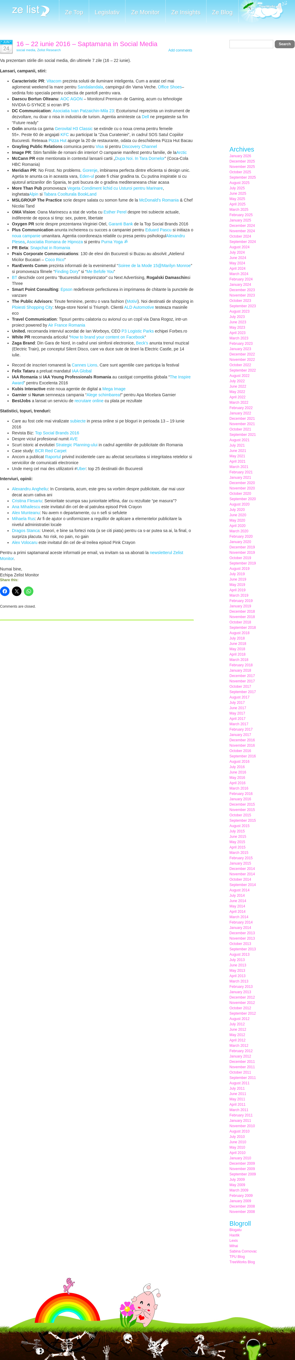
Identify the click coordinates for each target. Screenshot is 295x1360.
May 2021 (237, 456)
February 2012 (241, 1051)
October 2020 (240, 494)
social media (25, 50)
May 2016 (237, 778)
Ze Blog (222, 12)
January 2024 (240, 285)
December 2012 (242, 997)
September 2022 (242, 370)
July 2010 (237, 1137)
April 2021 (237, 461)
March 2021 (238, 467)
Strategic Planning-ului (76, 444)
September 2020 (242, 499)
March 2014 (238, 917)
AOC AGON (71, 98)
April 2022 (237, 397)
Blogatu (235, 1230)
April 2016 (237, 783)
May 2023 (237, 327)
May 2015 (237, 842)
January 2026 (240, 156)
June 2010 (237, 1142)
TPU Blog (237, 1257)
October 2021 (240, 429)
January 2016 (240, 799)
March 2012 (238, 1046)
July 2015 (237, 831)
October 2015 (240, 815)
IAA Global (81, 371)
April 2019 (237, 590)
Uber (81, 468)
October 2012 (240, 1008)
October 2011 (240, 1072)
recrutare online (88, 400)
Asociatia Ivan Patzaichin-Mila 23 (83, 110)
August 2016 (239, 761)
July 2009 (237, 1179)
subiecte (78, 421)
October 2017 (240, 686)
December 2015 (242, 804)
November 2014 (242, 874)
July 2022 (237, 381)
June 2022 (237, 386)
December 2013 (242, 933)
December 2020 (242, 483)
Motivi (132, 301)
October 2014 (240, 879)
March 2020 (238, 531)
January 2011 (240, 1121)
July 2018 (237, 638)
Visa (100, 146)
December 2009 (242, 1163)
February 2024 (241, 279)
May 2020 (237, 520)
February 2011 (241, 1115)
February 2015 (241, 858)
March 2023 (238, 338)
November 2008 (242, 1212)
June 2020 (237, 515)
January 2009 (240, 1201)
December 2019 (242, 547)
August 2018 (239, 633)
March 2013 (238, 981)
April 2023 (237, 333)
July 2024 (237, 252)
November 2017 (242, 681)
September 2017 (242, 692)
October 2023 (240, 301)
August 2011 (239, 1083)
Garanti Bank (120, 224)
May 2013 (237, 970)
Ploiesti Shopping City (32, 307)
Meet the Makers (263, 12)
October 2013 (240, 944)
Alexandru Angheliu (30, 488)
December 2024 (242, 226)
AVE (74, 438)
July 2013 (237, 960)
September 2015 (242, 820)
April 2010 (237, 1153)
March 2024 (238, 274)
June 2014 (237, 901)
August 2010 (239, 1131)
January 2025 (240, 220)
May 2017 (237, 713)
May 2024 (237, 263)
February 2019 (241, 601)
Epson (66, 289)
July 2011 (237, 1088)
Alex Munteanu (26, 512)
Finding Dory (66, 271)
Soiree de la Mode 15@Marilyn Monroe (154, 265)
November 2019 (242, 552)
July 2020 (237, 510)
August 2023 (239, 311)
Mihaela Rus (23, 518)
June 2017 (237, 708)
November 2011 (242, 1067)
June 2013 (237, 965)
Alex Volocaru (25, 542)
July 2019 (237, 574)
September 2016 (242, 756)
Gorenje (90, 170)
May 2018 (237, 649)
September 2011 (242, 1078)
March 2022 (238, 402)
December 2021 (242, 419)
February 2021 (241, 472)
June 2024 (237, 258)
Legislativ (107, 12)
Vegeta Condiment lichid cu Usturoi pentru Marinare (115, 188)
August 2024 (239, 247)
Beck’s (142, 343)
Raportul (53, 456)
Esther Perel (114, 212)
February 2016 (241, 794)
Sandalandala (90, 87)
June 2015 (237, 837)
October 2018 (240, 622)
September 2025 (242, 177)
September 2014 (242, 885)
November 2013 (242, 938)
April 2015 (237, 847)
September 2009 (242, 1174)
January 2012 (240, 1056)
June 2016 (237, 772)
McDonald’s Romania (159, 200)
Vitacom (53, 81)
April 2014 (237, 912)
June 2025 (237, 193)
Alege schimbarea (103, 394)
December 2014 (242, 869)
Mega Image (114, 388)
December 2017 (242, 676)
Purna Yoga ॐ (114, 241)
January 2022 (240, 413)
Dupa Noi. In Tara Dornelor (139, 158)
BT (14, 277)
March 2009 (238, 1190)
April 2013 (237, 976)
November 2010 (242, 1126)
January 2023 (240, 349)
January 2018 (240, 670)
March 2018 (238, 660)
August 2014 (239, 890)
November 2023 (242, 295)
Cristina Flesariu (27, 500)
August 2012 (239, 1019)
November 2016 (242, 745)
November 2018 (242, 617)
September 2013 (242, 949)
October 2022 (240, 365)
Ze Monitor (145, 12)
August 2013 (239, 954)
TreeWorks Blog (242, 1262)
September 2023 (242, 306)
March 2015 (238, 853)
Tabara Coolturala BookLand (70, 194)
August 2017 (239, 697)
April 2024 (237, 268)
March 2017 (238, 724)
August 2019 (239, 569)
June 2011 (237, 1094)
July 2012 (237, 1024)
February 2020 (241, 536)
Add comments (180, 50)
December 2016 (242, 740)
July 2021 (237, 445)
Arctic (181, 152)
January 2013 (240, 992)
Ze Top (74, 12)
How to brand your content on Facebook (107, 337)
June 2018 (237, 644)
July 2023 (237, 317)
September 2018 (242, 628)
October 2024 (240, 236)
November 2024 (242, 231)
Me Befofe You (100, 271)
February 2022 (241, 408)
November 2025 (242, 167)
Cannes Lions (84, 365)
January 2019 (240, 606)
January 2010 (240, 1158)
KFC (64, 134)
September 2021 (242, 435)
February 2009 (241, 1196)
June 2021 (237, 451)
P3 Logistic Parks (138, 331)
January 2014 (240, 928)
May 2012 (237, 1035)
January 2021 (240, 477)
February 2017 (241, 729)
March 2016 (238, 788)
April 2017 (237, 719)
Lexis (233, 1241)
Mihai (233, 1246)
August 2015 (239, 826)
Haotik (234, 1235)
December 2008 (242, 1206)
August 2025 (239, 183)
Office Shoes (170, 87)
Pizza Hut (57, 140)
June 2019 (237, 579)
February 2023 (241, 343)
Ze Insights (186, 12)
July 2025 (237, 188)
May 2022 (237, 392)
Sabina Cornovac (243, 1251)
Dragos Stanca (26, 530)
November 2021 (242, 424)
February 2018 (241, 665)
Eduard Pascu (158, 229)
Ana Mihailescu (26, 506)
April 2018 (237, 654)
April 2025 (237, 204)
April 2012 (237, 1040)
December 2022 (242, 354)
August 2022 (239, 376)
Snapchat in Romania (50, 247)
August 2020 (239, 504)
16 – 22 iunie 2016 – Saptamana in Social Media (86, 44)
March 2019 (238, 595)
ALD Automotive (139, 307)
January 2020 (240, 542)
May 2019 (237, 585)
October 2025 (240, 172)
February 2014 (241, 922)
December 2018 (242, 611)
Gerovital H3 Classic (74, 128)
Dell (145, 116)
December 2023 (242, 290)
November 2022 (242, 360)
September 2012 (242, 1013)
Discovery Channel (139, 146)
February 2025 (241, 215)
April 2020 (237, 526)
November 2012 (242, 1003)
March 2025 (238, 210)
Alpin (33, 194)
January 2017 (240, 735)
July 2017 (237, 703)
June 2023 (237, 322)
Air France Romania (66, 325)
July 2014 (237, 895)
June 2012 (237, 1029)
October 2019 (240, 558)
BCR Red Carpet (50, 450)
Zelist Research (49, 50)
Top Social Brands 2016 (57, 433)
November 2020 (242, 488)
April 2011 (237, 1104)
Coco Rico (54, 259)
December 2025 (242, 161)
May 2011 (237, 1099)
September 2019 (242, 563)
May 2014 (237, 906)
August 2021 (239, 440)
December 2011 (242, 1062)
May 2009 (237, 1185)
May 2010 (237, 1147)
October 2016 (240, 751)
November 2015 (242, 810)
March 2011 (238, 1110)
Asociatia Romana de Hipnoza (55, 241)
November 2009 (242, 1169)
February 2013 (241, 987)
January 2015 (240, 863)
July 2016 (237, 767)
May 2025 (237, 199)
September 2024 (242, 242)
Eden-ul (87, 176)
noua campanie (26, 235)
